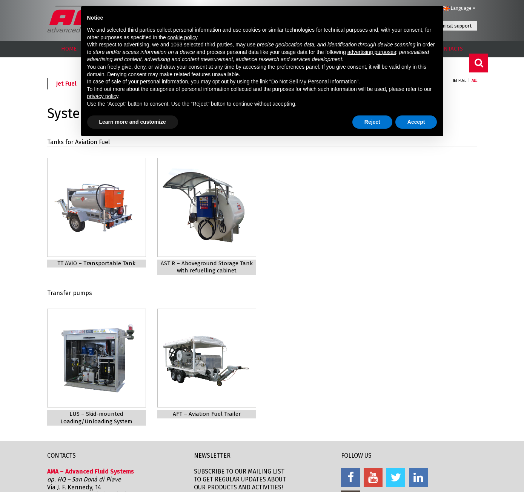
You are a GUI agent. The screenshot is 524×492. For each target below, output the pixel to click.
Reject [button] (372, 122)
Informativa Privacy (378, 480)
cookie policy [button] (182, 37)
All (474, 80)
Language (459, 8)
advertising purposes (371, 52)
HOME (69, 48)
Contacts (287, 480)
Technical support (452, 26)
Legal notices (326, 480)
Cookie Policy (429, 480)
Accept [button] (416, 122)
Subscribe (212, 442)
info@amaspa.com (114, 451)
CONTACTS (450, 48)
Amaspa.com (65, 451)
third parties (218, 45)
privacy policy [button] (102, 96)
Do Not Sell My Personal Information (314, 81)
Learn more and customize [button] (132, 122)
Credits (466, 480)
